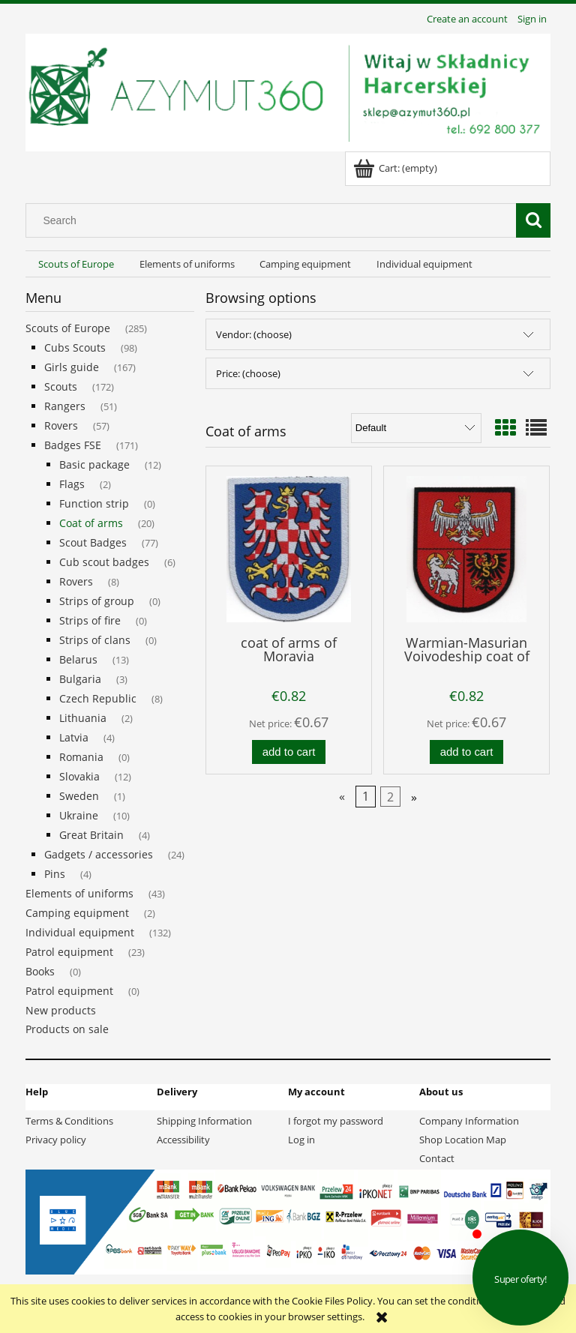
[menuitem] (76, 264)
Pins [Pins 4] (54, 874)
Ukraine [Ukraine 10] (78, 815)
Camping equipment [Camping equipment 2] (77, 913)
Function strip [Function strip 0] (94, 503)
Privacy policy (56, 1139)
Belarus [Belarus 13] (78, 659)
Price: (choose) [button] (248, 373)
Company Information (469, 1121)
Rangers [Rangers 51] (65, 406)
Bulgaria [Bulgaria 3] (80, 679)
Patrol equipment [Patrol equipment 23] (69, 952)
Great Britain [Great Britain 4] (91, 835)
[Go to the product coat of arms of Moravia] (289, 549)
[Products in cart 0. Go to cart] (396, 168)
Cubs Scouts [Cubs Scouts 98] (75, 347)
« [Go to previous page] (342, 797)
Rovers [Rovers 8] (76, 581)
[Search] (533, 220)
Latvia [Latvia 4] (73, 737)
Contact (436, 1158)
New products (61, 1010)
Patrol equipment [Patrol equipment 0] (69, 991)
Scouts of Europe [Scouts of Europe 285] (68, 328)
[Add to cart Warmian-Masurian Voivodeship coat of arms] (466, 752)
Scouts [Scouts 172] (60, 386)
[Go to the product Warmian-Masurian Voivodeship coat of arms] (466, 549)
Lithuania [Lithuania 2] (82, 718)
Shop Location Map (462, 1139)
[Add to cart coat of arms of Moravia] (289, 752)
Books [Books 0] (40, 971)
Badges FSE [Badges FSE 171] (72, 445)
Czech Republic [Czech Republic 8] (97, 698)
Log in (301, 1139)
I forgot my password (335, 1121)
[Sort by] (416, 428)
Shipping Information (204, 1121)
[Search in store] (274, 220)
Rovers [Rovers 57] (61, 425)
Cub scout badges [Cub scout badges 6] (104, 562)
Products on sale (67, 1029)
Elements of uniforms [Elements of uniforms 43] (80, 893)
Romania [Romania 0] (81, 757)
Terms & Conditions (69, 1121)
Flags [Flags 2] (72, 484)
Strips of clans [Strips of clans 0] (94, 640)
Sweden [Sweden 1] (79, 796)
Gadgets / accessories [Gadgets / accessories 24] (98, 854)
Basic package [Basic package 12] (94, 464)
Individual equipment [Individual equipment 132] (80, 932)
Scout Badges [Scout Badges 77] (93, 542)
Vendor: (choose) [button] (254, 334)
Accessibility (183, 1139)
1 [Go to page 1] (365, 797)
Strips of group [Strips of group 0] (96, 601)
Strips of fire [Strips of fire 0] (90, 620)
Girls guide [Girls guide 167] (71, 367)
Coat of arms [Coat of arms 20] (91, 523)
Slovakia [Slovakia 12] (79, 776)
